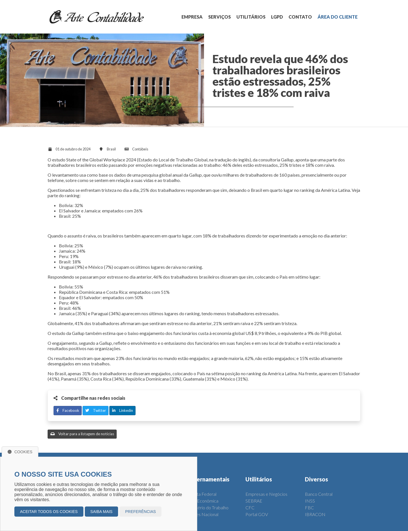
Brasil (111, 149)
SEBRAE (253, 500)
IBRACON (315, 514)
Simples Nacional (202, 514)
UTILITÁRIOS (250, 16)
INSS (310, 500)
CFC (249, 507)
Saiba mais (101, 511)
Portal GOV (256, 514)
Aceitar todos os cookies (49, 511)
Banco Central (318, 494)
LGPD (277, 16)
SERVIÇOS (219, 16)
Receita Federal (201, 494)
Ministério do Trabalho (207, 507)
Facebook (67, 410)
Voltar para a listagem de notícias (82, 434)
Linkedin (122, 410)
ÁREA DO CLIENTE (338, 16)
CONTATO (300, 16)
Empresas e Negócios (266, 494)
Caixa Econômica (202, 500)
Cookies (20, 452)
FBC (309, 507)
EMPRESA (192, 16)
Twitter (95, 410)
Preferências (140, 511)
